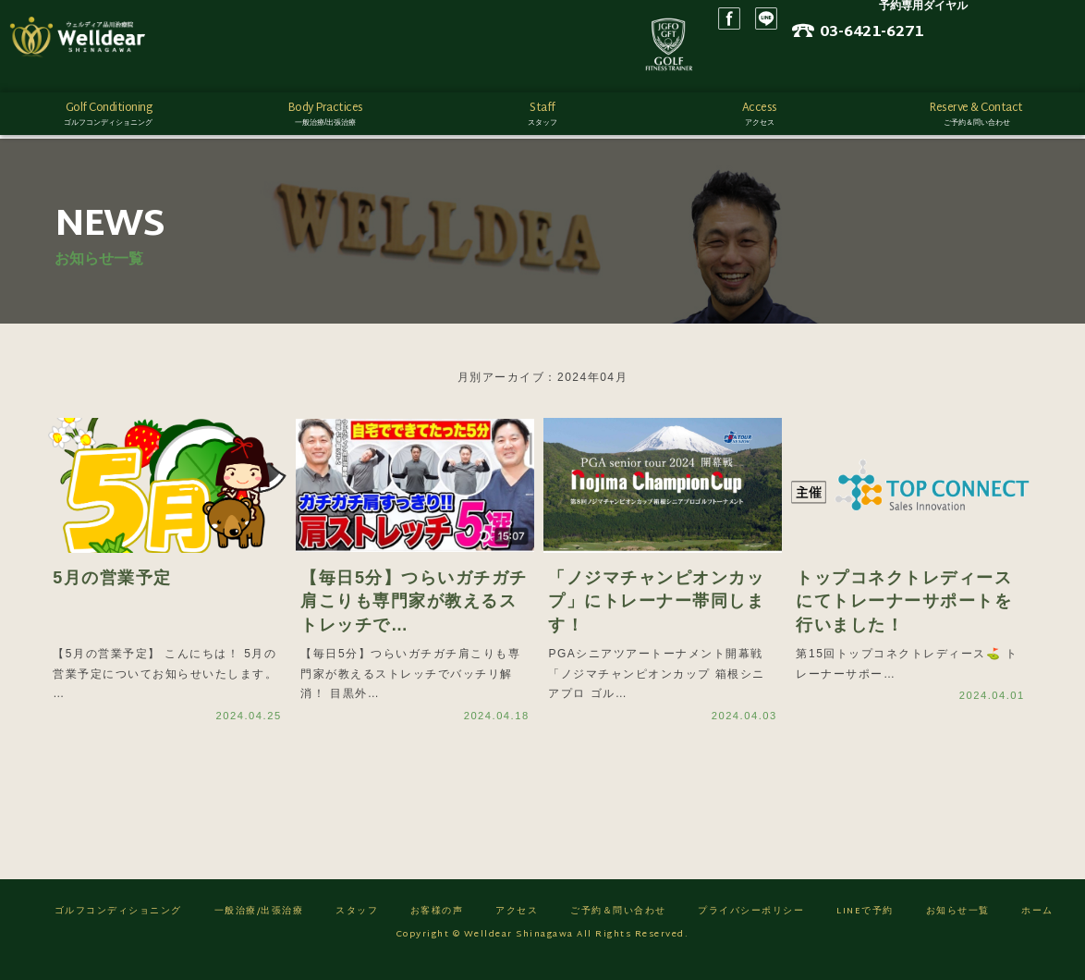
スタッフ (356, 926)
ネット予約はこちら (992, 65)
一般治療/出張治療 (259, 926)
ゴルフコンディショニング (118, 926)
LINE (895, 46)
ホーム (1037, 926)
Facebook (858, 46)
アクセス (516, 926)
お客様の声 (437, 926)
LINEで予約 (865, 926)
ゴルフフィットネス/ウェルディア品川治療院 (115, 46)
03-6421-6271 (1009, 40)
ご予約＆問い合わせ (618, 926)
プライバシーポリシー (751, 926)
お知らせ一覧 (958, 926)
